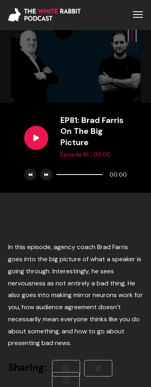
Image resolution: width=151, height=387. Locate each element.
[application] (89, 175)
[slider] (79, 174)
